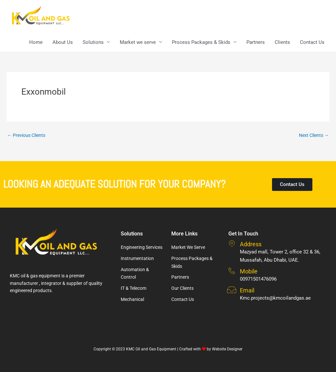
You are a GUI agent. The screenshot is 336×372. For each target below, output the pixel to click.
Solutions (93, 43)
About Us (62, 43)
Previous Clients (28, 135)
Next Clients (312, 135)
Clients (282, 43)
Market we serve (138, 43)
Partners (255, 43)
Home (36, 43)
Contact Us (312, 43)
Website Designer (227, 349)
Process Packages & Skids (201, 43)
